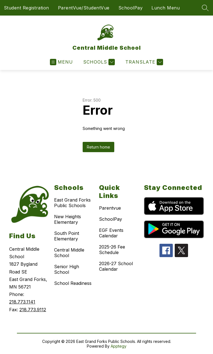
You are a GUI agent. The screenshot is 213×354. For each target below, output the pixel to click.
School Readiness (73, 283)
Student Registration (26, 8)
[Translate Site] (143, 62)
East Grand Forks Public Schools (72, 202)
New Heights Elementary (67, 219)
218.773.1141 (22, 302)
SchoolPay (130, 8)
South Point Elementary (66, 236)
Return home (98, 147)
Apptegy (118, 346)
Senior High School (66, 269)
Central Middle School (69, 252)
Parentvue (110, 208)
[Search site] (205, 7)
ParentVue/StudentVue (84, 8)
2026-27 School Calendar (116, 266)
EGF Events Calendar (111, 232)
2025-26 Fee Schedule (112, 249)
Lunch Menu (165, 8)
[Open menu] (61, 62)
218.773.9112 (32, 309)
